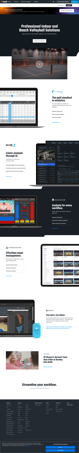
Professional (8, 419)
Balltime (27, 423)
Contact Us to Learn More (39, 40)
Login (68, 402)
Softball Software (9, 432)
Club (7, 407)
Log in (75, 1)
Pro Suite (9, 5)
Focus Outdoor (21, 428)
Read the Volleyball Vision (66, 10)
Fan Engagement (9, 413)
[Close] (77, 447)
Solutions (9, 1)
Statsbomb (27, 421)
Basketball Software (10, 423)
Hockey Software (9, 428)
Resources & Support (26, 1)
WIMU (26, 413)
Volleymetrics (27, 409)
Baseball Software (9, 421)
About (47, 402)
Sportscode (20, 407)
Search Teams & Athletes (63, 1)
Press (47, 407)
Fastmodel (27, 425)
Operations (8, 415)
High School (8, 405)
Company (36, 1)
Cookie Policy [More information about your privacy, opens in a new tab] (27, 445)
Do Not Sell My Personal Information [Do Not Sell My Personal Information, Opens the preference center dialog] (60, 444)
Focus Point (20, 432)
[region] (39, 447)
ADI (26, 428)
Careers (47, 411)
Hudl (19, 405)
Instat (26, 419)
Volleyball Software (10, 434)
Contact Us (69, 5)
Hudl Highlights (38, 405)
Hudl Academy (61, 5)
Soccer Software (9, 430)
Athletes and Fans (38, 402)
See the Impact (55, 122)
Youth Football (9, 417)
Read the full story (47, 366)
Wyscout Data (20, 419)
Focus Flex (20, 430)
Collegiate (8, 409)
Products (16, 1)
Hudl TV (27, 411)
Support (57, 405)
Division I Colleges (10, 411)
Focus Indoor (20, 425)
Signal (26, 417)
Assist (19, 421)
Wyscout (19, 417)
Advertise (48, 405)
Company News (49, 409)
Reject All (60, 447)
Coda (19, 415)
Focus (19, 423)
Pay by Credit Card (59, 409)
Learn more (54, 228)
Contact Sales (70, 404)
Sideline (27, 405)
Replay (26, 407)
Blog (57, 407)
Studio (19, 413)
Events (47, 413)
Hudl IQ (19, 409)
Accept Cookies (60, 450)
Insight (19, 411)
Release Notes (28, 430)
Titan (26, 415)
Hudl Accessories (59, 411)
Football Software (9, 425)
